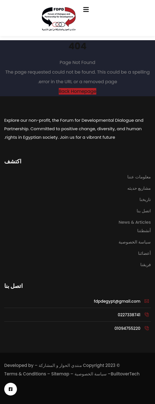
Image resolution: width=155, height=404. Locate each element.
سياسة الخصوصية (91, 374)
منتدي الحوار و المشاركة (60, 365)
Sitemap (60, 374)
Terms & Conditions (25, 374)
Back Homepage (77, 91)
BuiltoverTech (125, 374)
